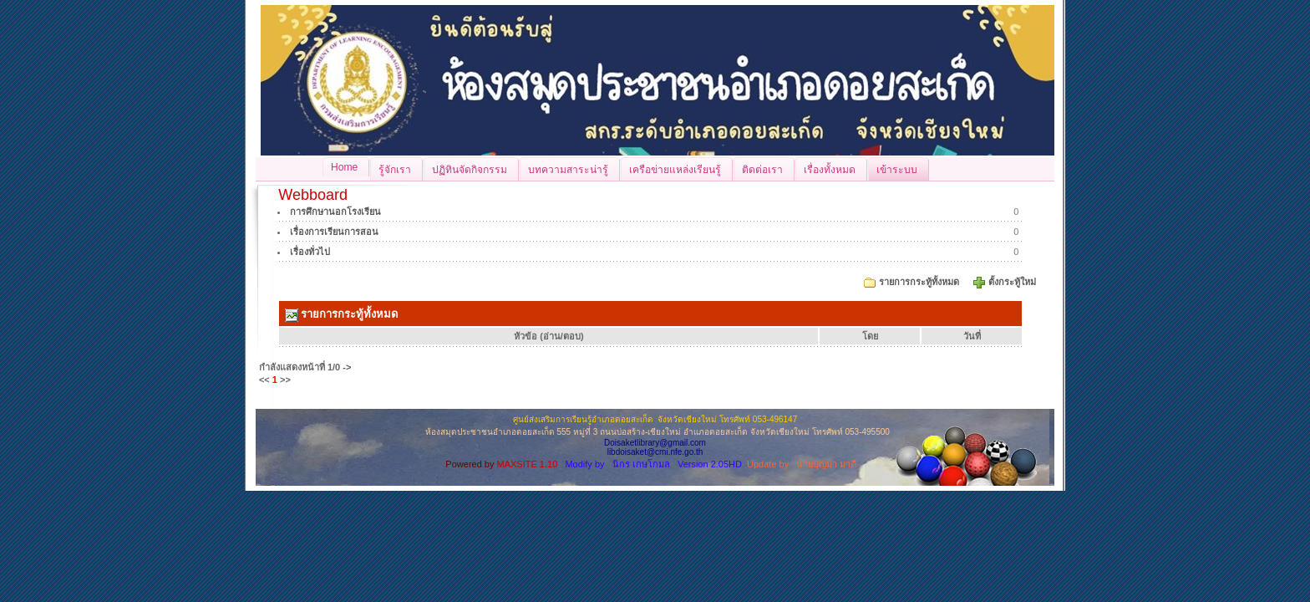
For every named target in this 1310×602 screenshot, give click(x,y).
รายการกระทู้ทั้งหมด (919, 282)
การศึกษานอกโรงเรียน (335, 212)
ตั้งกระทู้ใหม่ (1013, 282)
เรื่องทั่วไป (310, 252)
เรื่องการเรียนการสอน (334, 232)
